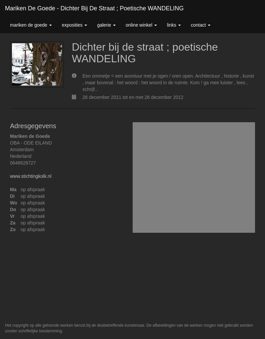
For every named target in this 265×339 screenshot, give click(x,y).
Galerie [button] (106, 25)
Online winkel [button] (141, 25)
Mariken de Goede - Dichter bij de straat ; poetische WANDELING (94, 8)
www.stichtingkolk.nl (31, 176)
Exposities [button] (74, 25)
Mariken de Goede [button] (31, 25)
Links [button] (174, 25)
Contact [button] (200, 25)
